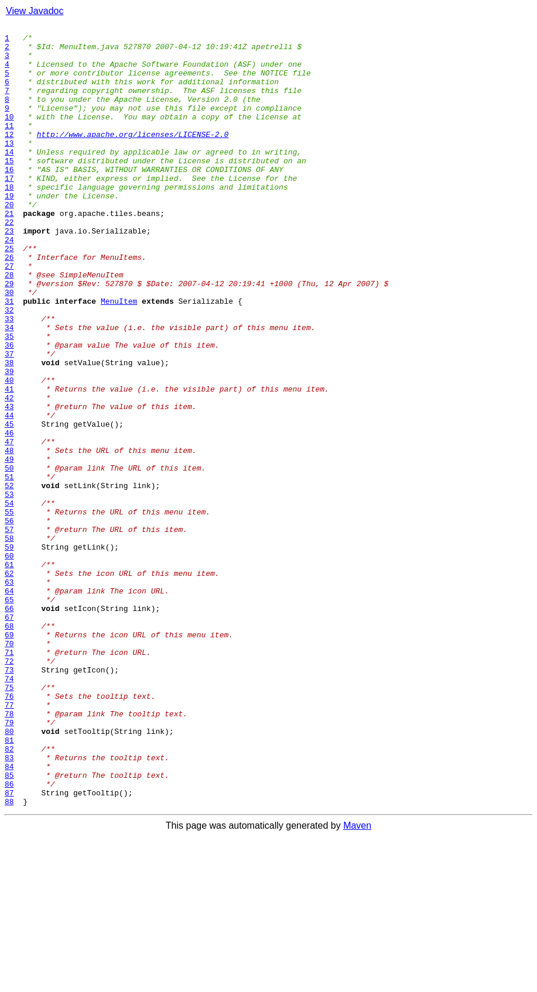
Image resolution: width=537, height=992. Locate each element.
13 (9, 167)
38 (9, 430)
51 (9, 567)
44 (9, 494)
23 (9, 272)
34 (9, 388)
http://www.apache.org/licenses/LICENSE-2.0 (133, 157)
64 (9, 704)
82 (9, 894)
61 (9, 673)
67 (9, 736)
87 (9, 947)
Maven (357, 982)
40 (9, 452)
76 (9, 831)
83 (9, 905)
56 (9, 620)
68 (9, 747)
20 (9, 241)
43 (9, 483)
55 (9, 610)
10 (9, 136)
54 (9, 599)
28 (9, 325)
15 (9, 188)
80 (9, 873)
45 (9, 504)
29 (9, 336)
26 (9, 304)
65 (9, 715)
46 (9, 515)
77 (9, 841)
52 (9, 578)
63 (9, 694)
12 (9, 157)
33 (9, 378)
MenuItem (119, 357)
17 (9, 209)
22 (9, 262)
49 (9, 546)
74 (9, 810)
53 (9, 588)
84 (9, 915)
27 (9, 315)
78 (9, 852)
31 (9, 357)
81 (9, 883)
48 (9, 536)
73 (9, 799)
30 (9, 346)
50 (9, 557)
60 (9, 662)
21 (9, 251)
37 (9, 420)
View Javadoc (34, 11)
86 (9, 936)
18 (9, 220)
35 (9, 399)
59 (9, 652)
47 (9, 525)
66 (9, 725)
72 (9, 789)
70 (9, 768)
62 (9, 683)
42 (9, 473)
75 (9, 820)
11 (9, 146)
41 (9, 462)
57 (9, 631)
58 (9, 641)
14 (9, 178)
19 (9, 230)
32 (9, 367)
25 (9, 294)
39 (9, 441)
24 (9, 283)
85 (9, 926)
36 (9, 409)
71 (9, 778)
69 (9, 757)
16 (9, 199)
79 (9, 862)
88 (9, 957)
